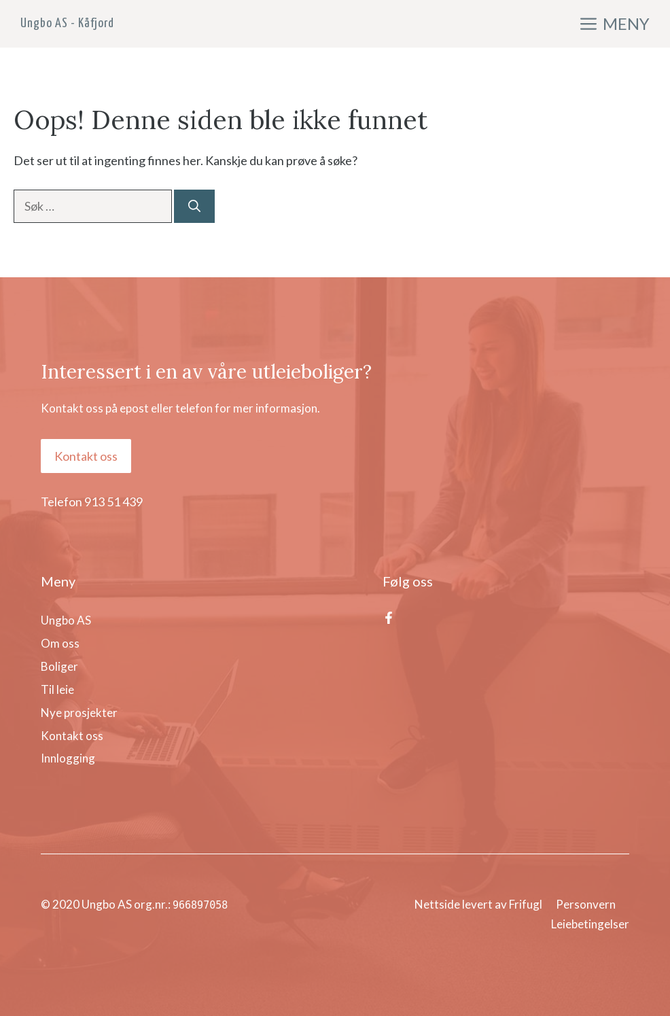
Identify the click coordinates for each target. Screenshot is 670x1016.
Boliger (59, 666)
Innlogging (68, 758)
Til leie (57, 689)
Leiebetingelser (590, 924)
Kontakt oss (86, 456)
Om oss (60, 643)
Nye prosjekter (79, 712)
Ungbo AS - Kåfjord (67, 23)
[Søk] (194, 206)
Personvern (586, 904)
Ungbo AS (66, 620)
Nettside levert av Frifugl (478, 904)
